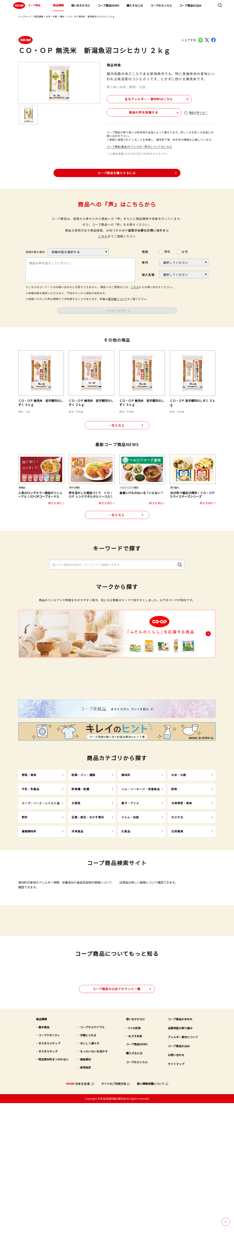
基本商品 (43, 1163)
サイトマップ (176, 1200)
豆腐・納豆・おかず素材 (87, 889)
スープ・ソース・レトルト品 (41, 875)
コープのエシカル (161, 5)
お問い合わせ (176, 1191)
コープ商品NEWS (108, 5)
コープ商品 (26, 5)
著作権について (117, 298)
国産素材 (85, 1195)
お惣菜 (75, 875)
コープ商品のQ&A (190, 5)
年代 (145, 262)
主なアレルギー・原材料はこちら (138, 98)
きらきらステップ (49, 1179)
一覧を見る (117, 425)
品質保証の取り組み (180, 1164)
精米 (62, 16)
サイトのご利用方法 (113, 1220)
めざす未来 (135, 1172)
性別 (145, 251)
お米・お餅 (51, 16)
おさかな (177, 889)
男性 (167, 251)
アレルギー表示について (183, 1173)
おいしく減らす (89, 1179)
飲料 (25, 889)
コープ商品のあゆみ (180, 1155)
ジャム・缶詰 (130, 889)
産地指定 (85, 1203)
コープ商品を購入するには (116, 172)
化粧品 (125, 903)
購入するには (135, 5)
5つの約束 (134, 1164)
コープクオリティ (49, 1171)
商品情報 (58, 5)
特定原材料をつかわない (53, 1195)
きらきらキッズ (48, 1187)
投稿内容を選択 (35, 252)
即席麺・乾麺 (80, 861)
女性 (185, 251)
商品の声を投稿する (128, 112)
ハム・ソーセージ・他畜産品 (140, 861)
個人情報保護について (150, 1220)
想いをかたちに (80, 5)
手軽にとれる (88, 1171)
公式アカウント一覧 (117, 1124)
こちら (103, 236)
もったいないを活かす (93, 1187)
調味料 (125, 846)
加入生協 (148, 274)
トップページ (24, 16)
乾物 (174, 861)
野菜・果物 (29, 846)
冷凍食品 (77, 903)
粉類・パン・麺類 (83, 846)
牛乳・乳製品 (30, 861)
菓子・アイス (130, 875)
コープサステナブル (92, 1163)
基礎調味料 (29, 903)
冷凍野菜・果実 (181, 875)
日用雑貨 (177, 903)
